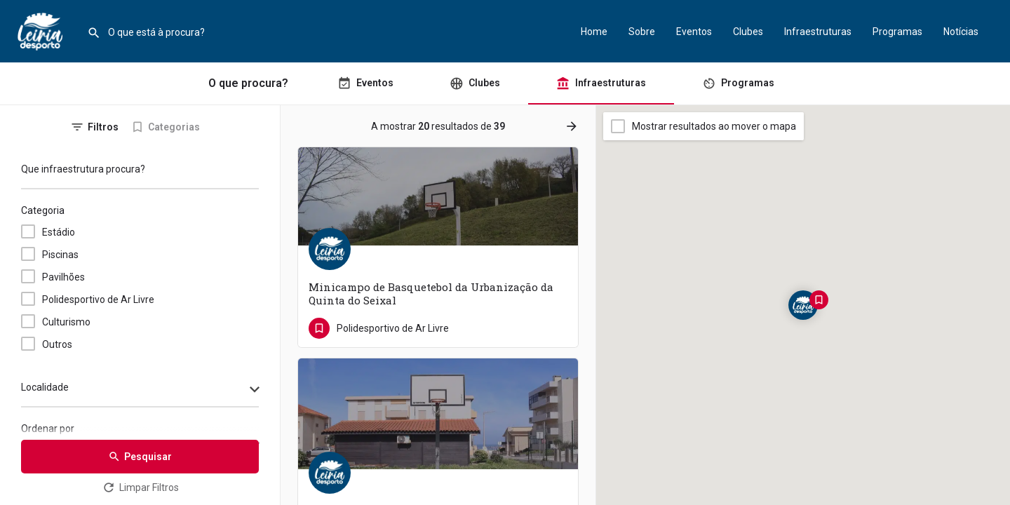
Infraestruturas (817, 31)
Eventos (694, 31)
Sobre (641, 31)
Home (594, 31)
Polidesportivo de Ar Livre (98, 299)
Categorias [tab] (174, 127)
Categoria (43, 210)
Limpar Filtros (140, 487)
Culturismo (66, 322)
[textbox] (140, 391)
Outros (57, 344)
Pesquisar (140, 456)
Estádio (58, 232)
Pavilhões (63, 277)
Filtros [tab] (103, 127)
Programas (897, 31)
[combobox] (140, 391)
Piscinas (60, 254)
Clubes (748, 31)
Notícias (960, 31)
